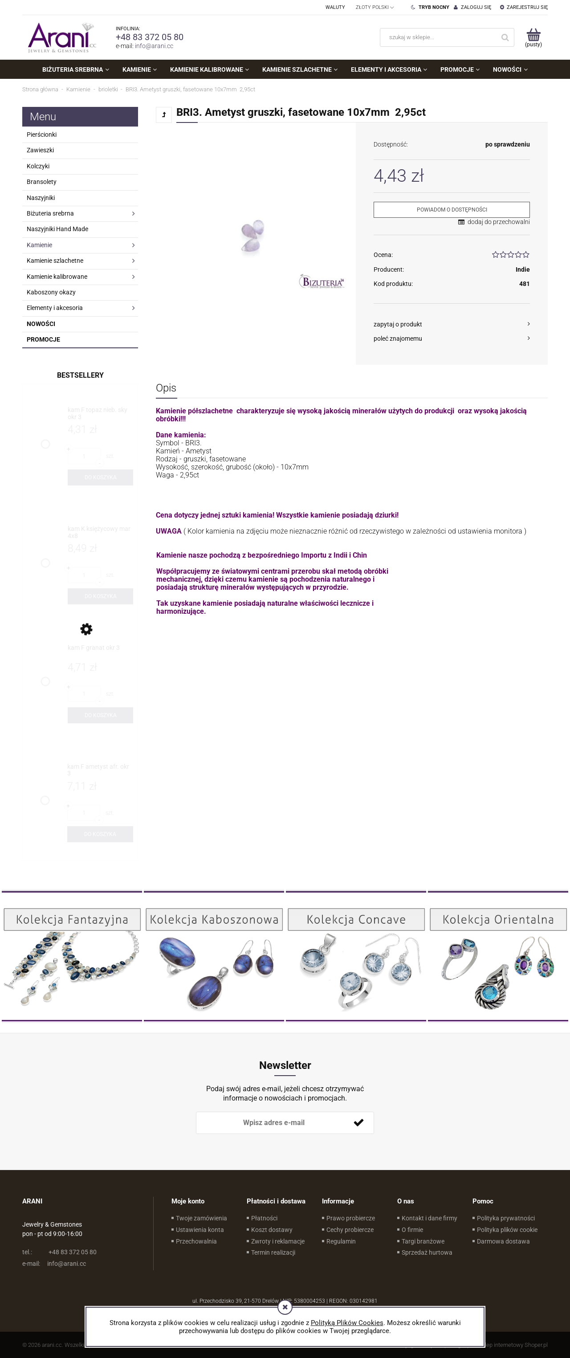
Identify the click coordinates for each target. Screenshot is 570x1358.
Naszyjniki (41, 197)
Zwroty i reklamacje (278, 1241)
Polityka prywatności (506, 1218)
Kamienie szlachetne (55, 260)
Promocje (43, 339)
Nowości (41, 323)
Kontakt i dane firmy (429, 1218)
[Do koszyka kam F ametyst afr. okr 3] (100, 834)
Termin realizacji (273, 1252)
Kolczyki (38, 166)
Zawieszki (40, 150)
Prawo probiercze (350, 1218)
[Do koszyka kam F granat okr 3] (100, 715)
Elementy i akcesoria (55, 307)
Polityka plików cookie (507, 1229)
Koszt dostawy (272, 1229)
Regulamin (341, 1241)
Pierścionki (42, 134)
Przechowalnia (196, 1241)
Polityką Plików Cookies (347, 1323)
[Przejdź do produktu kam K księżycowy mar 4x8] (100, 532)
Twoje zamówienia (201, 1218)
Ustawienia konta (200, 1229)
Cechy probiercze (350, 1229)
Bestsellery (80, 375)
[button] (452, 324)
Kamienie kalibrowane (57, 276)
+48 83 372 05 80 (149, 37)
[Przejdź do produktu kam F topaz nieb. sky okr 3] (100, 413)
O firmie (412, 1229)
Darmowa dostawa (503, 1241)
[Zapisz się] (358, 1123)
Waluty (335, 7)
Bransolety (42, 181)
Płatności (264, 1218)
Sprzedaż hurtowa (427, 1252)
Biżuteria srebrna (50, 213)
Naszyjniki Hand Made (57, 228)
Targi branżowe (423, 1241)
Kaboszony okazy (51, 292)
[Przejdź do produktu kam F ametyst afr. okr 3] (100, 770)
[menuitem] (75, 69)
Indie (523, 269)
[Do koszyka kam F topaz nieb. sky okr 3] (100, 477)
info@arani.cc (154, 45)
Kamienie (39, 245)
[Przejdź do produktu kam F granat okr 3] (100, 651)
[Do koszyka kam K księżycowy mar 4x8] (100, 596)
